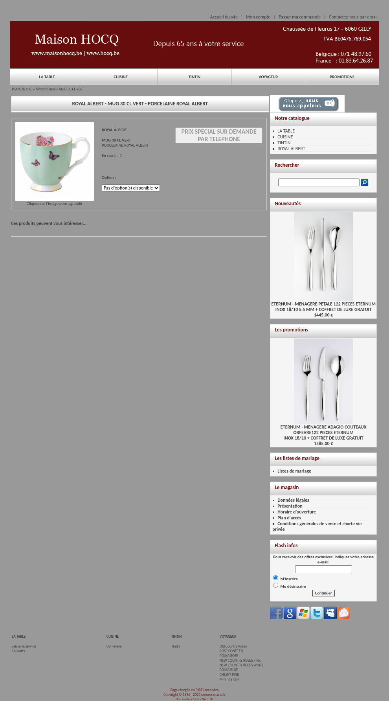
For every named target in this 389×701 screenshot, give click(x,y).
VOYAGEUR (268, 76)
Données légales (293, 500)
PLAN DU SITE (22, 89)
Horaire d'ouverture (296, 512)
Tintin (175, 646)
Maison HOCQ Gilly (213, 695)
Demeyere (114, 646)
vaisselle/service (24, 646)
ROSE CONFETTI (231, 651)
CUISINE (121, 76)
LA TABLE (47, 76)
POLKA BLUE (229, 670)
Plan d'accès (289, 518)
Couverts (18, 651)
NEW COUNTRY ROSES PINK (240, 660)
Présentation (290, 506)
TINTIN (194, 76)
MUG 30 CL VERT (71, 89)
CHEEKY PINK (229, 674)
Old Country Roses (233, 646)
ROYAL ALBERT (291, 148)
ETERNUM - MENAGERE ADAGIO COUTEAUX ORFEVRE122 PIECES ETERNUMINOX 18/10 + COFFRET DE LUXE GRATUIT (324, 430)
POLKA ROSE (229, 655)
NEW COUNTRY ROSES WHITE (242, 665)
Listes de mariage (294, 471)
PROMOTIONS (342, 76)
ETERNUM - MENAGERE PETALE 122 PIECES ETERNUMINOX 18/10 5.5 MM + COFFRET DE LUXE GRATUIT (323, 304)
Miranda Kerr (45, 89)
